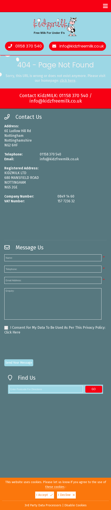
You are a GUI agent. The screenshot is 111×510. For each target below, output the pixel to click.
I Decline (66, 495)
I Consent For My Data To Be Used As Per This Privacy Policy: (54, 329)
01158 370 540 (28, 46)
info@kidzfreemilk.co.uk (81, 46)
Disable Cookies (75, 505)
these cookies (55, 487)
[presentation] (37, 347)
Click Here (12, 332)
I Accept (44, 495)
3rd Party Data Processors (43, 505)
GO (94, 389)
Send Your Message (18, 363)
